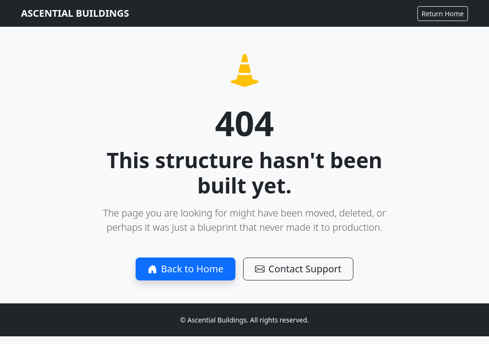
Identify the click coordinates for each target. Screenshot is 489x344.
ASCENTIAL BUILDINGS (75, 13)
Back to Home (185, 268)
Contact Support (298, 268)
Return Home (443, 13)
